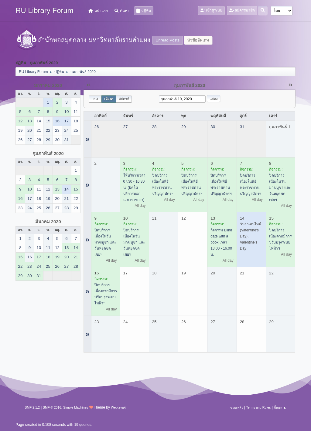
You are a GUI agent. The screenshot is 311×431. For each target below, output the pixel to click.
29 (183, 126)
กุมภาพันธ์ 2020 (48, 153)
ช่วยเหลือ (236, 407)
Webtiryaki (118, 407)
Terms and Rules (258, 407)
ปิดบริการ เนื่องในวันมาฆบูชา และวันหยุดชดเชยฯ (280, 187)
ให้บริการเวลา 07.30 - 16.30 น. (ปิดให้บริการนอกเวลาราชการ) (134, 187)
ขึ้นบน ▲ (280, 407)
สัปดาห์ (124, 99)
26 (96, 126)
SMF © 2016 (52, 407)
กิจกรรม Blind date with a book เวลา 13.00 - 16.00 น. (221, 242)
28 (154, 126)
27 (125, 126)
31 (242, 126)
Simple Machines (75, 407)
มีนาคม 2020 (48, 221)
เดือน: (108, 99)
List (95, 99)
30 (212, 126)
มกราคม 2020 (48, 85)
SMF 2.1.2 (32, 407)
